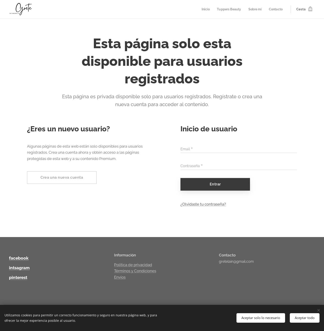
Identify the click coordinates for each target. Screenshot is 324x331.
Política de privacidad (133, 264)
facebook (19, 258)
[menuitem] (202, 9)
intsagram (19, 267)
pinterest (18, 277)
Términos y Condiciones (135, 271)
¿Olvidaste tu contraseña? (203, 204)
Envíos (120, 277)
